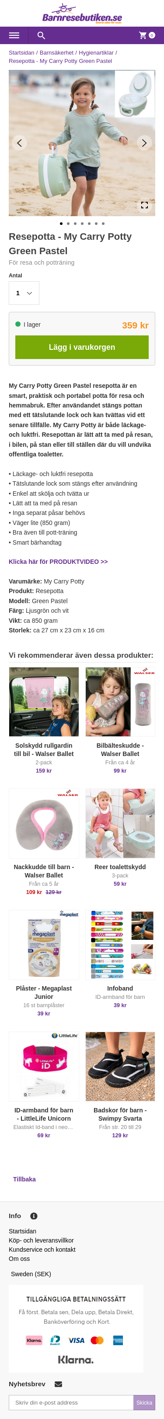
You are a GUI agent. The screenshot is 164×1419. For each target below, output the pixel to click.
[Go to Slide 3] (75, 223)
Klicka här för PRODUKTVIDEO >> (58, 561)
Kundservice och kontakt (42, 1249)
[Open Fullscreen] (144, 205)
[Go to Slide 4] (82, 223)
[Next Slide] (144, 143)
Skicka (144, 1403)
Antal (15, 276)
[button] (24, 293)
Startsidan (22, 52)
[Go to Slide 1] (61, 223)
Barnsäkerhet (56, 52)
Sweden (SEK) (31, 1274)
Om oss (19, 1258)
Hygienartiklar (96, 52)
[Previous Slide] (19, 143)
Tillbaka (24, 1179)
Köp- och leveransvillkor (41, 1240)
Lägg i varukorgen (82, 347)
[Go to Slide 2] (68, 223)
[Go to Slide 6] (96, 223)
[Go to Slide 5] (89, 223)
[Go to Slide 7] (103, 223)
